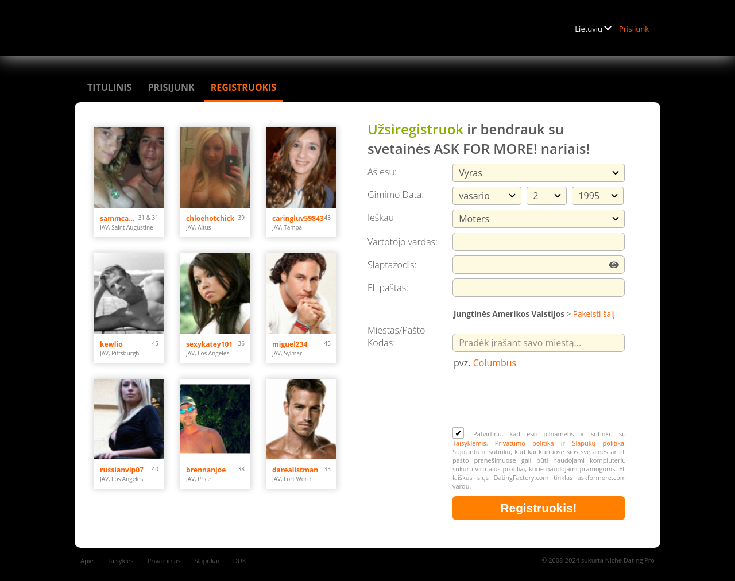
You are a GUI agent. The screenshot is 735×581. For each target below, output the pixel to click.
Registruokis (244, 87)
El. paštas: (388, 287)
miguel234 (289, 344)
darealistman (295, 470)
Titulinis (109, 87)
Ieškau (381, 217)
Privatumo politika (524, 443)
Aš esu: (382, 171)
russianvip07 (122, 470)
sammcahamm (119, 218)
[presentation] (539, 399)
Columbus (495, 363)
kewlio (111, 344)
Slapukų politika (598, 443)
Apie (87, 560)
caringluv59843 (298, 218)
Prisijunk (634, 29)
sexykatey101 (209, 344)
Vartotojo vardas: (403, 241)
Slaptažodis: (392, 264)
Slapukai (207, 560)
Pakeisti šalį (594, 313)
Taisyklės (120, 560)
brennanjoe (206, 470)
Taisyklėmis (469, 443)
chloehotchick (210, 218)
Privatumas (164, 560)
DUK (239, 560)
